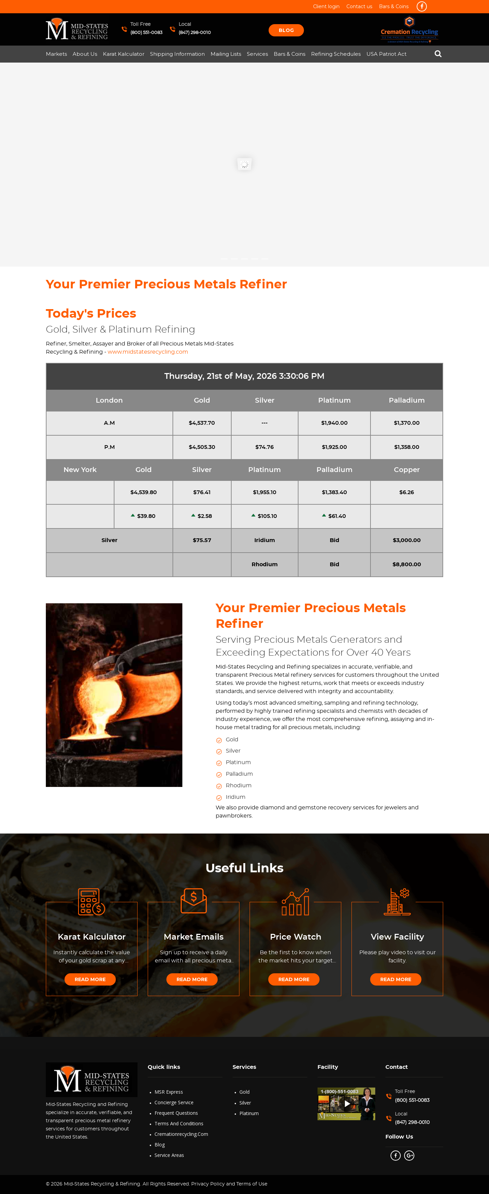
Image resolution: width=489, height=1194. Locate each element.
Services (257, 54)
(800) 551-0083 (146, 33)
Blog (286, 30)
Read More (90, 979)
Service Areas (169, 1155)
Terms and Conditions (179, 1123)
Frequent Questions (176, 1113)
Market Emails (193, 937)
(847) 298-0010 (195, 33)
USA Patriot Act (386, 54)
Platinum (249, 1113)
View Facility (397, 937)
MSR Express (169, 1092)
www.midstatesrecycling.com (148, 352)
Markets (56, 54)
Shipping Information (177, 54)
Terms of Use (251, 1184)
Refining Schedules (336, 54)
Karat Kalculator (123, 54)
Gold (244, 1092)
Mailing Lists (226, 54)
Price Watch (295, 937)
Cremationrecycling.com (181, 1134)
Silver (245, 1102)
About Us (85, 54)
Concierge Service (174, 1102)
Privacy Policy (207, 1184)
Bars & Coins (289, 54)
